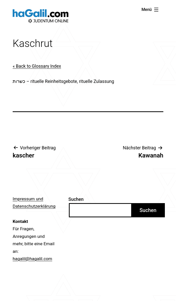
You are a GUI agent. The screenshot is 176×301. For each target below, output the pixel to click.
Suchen (76, 199)
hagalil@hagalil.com (32, 258)
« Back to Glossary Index (37, 66)
